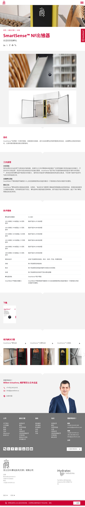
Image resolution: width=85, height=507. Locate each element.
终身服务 (38, 427)
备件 (36, 431)
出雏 (20, 429)
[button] (81, 3)
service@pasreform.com (74, 427)
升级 (36, 433)
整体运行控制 (23, 437)
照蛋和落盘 (22, 427)
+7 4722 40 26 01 (12, 388)
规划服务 (38, 423)
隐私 (4, 495)
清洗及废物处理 (24, 433)
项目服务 (38, 425)
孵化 (20, 425)
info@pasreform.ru (12, 391)
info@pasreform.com (73, 437)
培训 (36, 429)
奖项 (12, 495)
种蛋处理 (22, 423)
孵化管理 (54, 437)
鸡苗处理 (22, 431)
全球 (68, 440)
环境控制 (22, 435)
